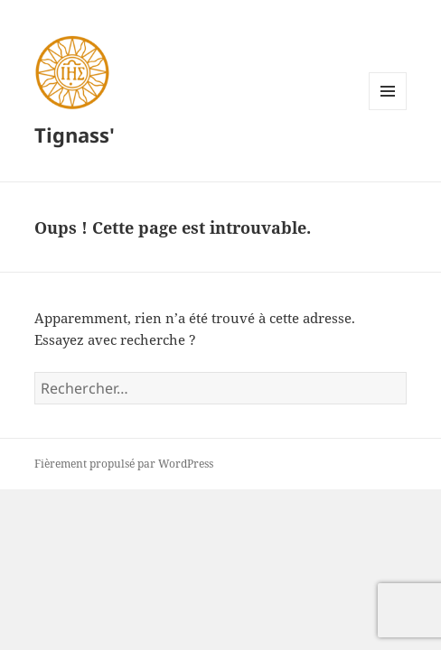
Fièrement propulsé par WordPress (123, 463)
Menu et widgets (388, 109)
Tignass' (74, 134)
